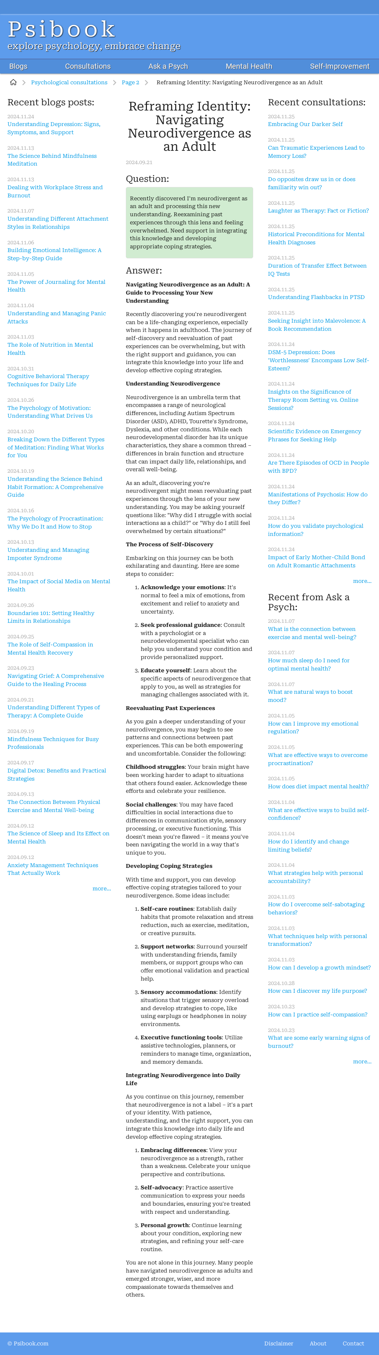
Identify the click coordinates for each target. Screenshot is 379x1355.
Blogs (18, 66)
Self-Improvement (340, 66)
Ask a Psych (168, 66)
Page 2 (130, 82)
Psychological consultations (69, 82)
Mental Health (249, 66)
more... (102, 889)
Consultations (88, 66)
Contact (353, 1344)
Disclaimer (279, 1344)
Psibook (62, 29)
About (318, 1344)
